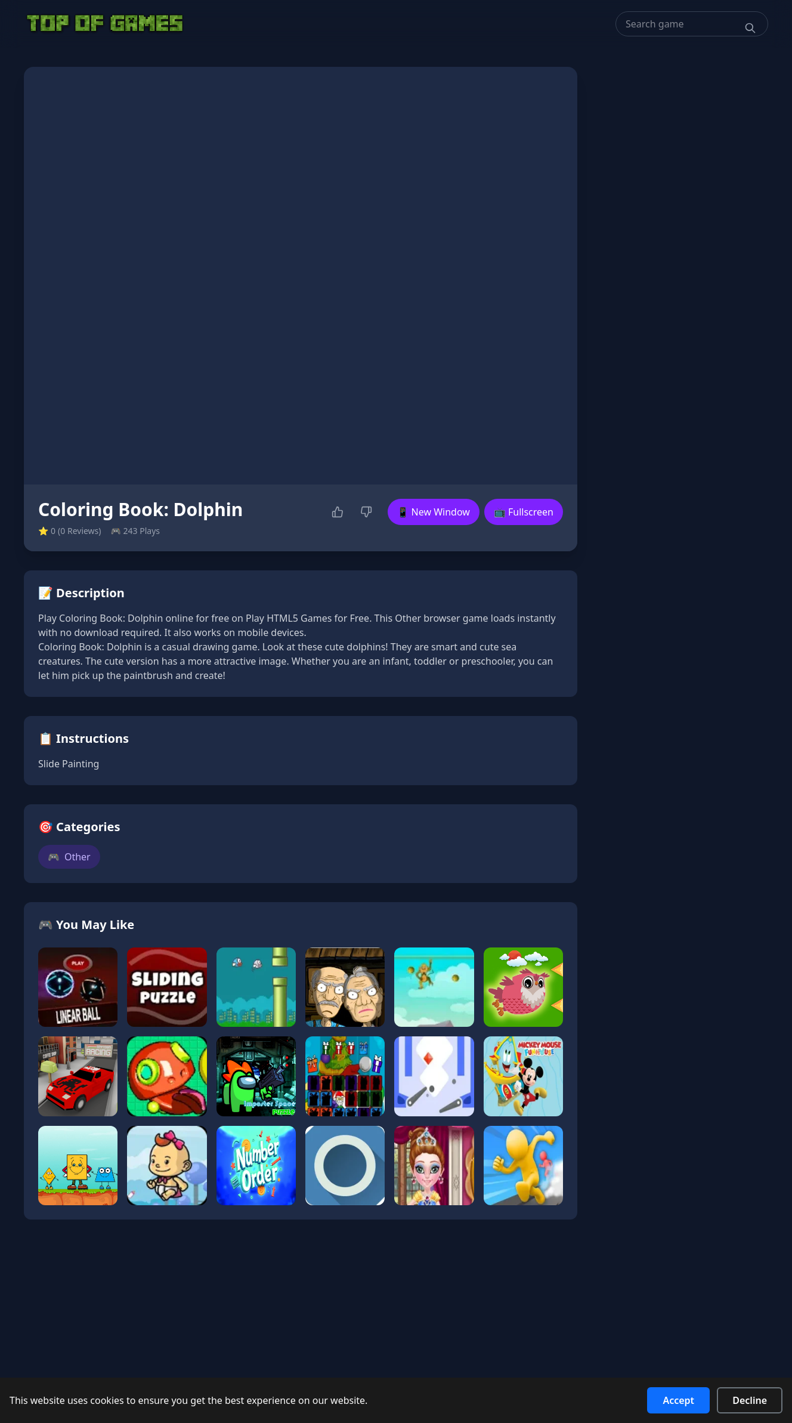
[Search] (750, 28)
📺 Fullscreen (523, 511)
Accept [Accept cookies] (678, 1400)
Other (69, 857)
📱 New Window (433, 511)
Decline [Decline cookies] (749, 1400)
